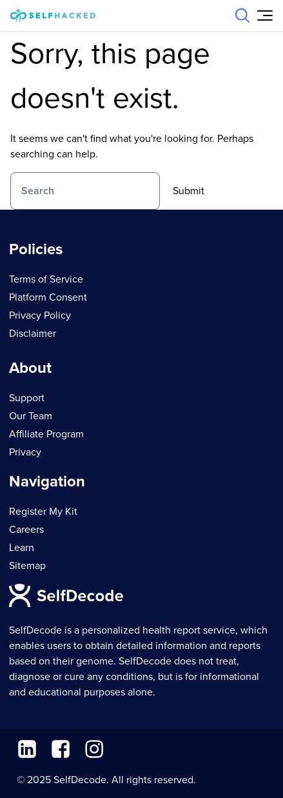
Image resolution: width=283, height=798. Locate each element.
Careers (26, 529)
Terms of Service (46, 279)
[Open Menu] (265, 15)
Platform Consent (48, 297)
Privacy (25, 452)
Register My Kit (43, 511)
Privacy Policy (40, 315)
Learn (21, 547)
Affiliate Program (46, 434)
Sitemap (27, 565)
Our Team (30, 416)
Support (26, 398)
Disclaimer (32, 333)
